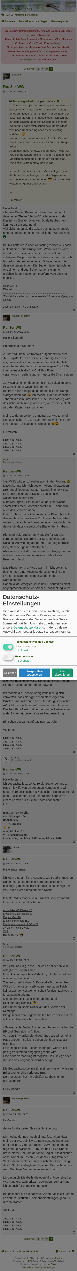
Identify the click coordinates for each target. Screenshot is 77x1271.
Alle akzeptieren (62, 673)
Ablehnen (10, 673)
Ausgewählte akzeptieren (34, 673)
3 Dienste (22, 660)
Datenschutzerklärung (28, 627)
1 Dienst (21, 650)
